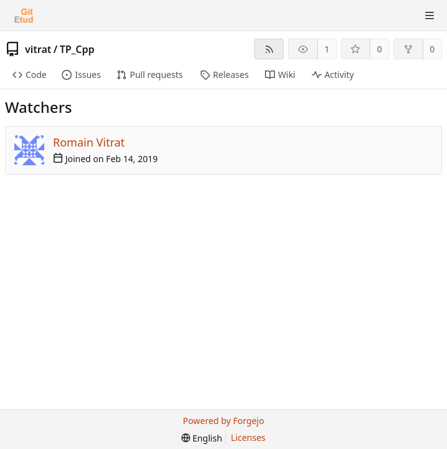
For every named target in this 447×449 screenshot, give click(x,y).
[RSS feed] (269, 49)
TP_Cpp (77, 49)
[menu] (201, 438)
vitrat (38, 49)
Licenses (248, 437)
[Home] (23, 15)
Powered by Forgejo (223, 421)
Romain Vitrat (89, 142)
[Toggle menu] (429, 15)
